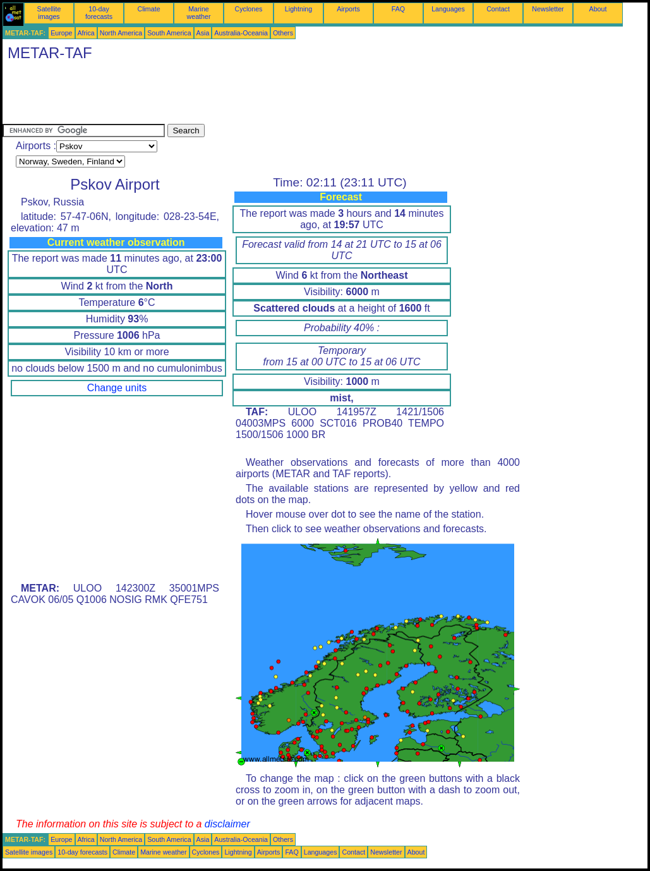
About (598, 9)
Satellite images (49, 12)
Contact (498, 9)
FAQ (398, 9)
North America (121, 33)
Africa (86, 33)
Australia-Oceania (241, 33)
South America (169, 33)
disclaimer (227, 824)
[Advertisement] (232, 95)
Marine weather (199, 12)
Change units (117, 387)
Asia (203, 33)
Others (283, 33)
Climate (148, 9)
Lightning (298, 9)
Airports (348, 9)
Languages (448, 9)
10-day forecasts (98, 12)
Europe (61, 33)
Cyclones (249, 9)
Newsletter (547, 9)
